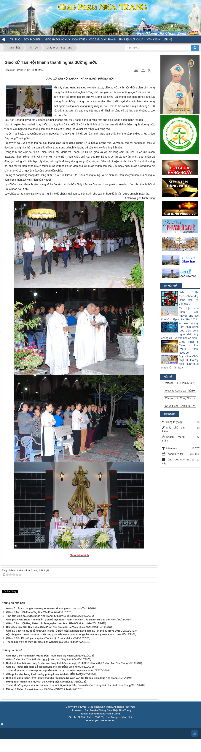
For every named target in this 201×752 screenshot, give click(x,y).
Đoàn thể (78, 39)
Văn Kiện (153, 39)
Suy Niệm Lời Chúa (131, 39)
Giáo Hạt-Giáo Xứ (56, 39)
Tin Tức (15, 39)
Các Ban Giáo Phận (102, 39)
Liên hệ (167, 39)
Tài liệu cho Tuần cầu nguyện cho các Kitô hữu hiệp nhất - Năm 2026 (180, 314)
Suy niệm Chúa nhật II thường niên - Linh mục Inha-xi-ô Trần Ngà (180, 362)
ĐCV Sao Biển (32, 39)
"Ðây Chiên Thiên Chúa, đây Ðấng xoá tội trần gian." (189, 298)
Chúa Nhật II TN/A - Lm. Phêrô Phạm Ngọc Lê (189, 347)
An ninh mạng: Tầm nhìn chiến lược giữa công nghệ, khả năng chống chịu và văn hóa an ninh (180, 330)
